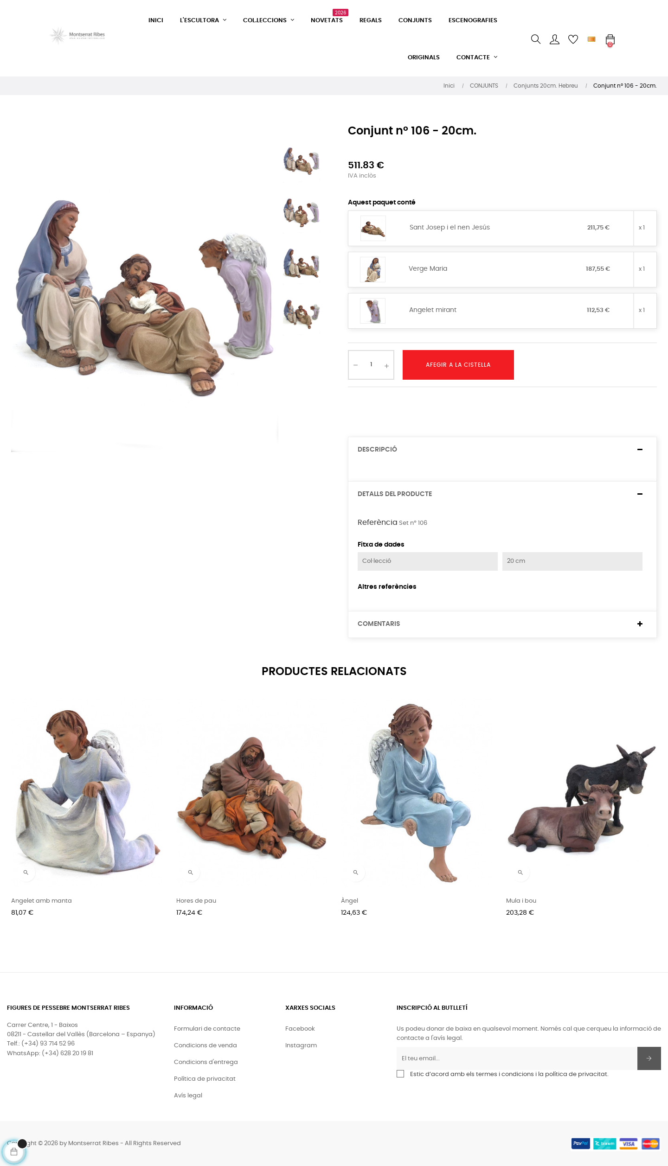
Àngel (349, 901)
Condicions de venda (205, 1046)
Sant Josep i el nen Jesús (450, 227)
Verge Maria (428, 269)
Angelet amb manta (41, 901)
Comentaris (379, 624)
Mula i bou (521, 901)
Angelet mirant (432, 310)
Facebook (300, 1029)
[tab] (502, 450)
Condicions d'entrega (206, 1062)
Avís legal (188, 1096)
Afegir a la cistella (458, 365)
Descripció (377, 449)
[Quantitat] (371, 365)
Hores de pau (196, 901)
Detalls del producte (395, 494)
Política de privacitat (205, 1079)
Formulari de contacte (207, 1029)
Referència (378, 522)
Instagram (301, 1046)
